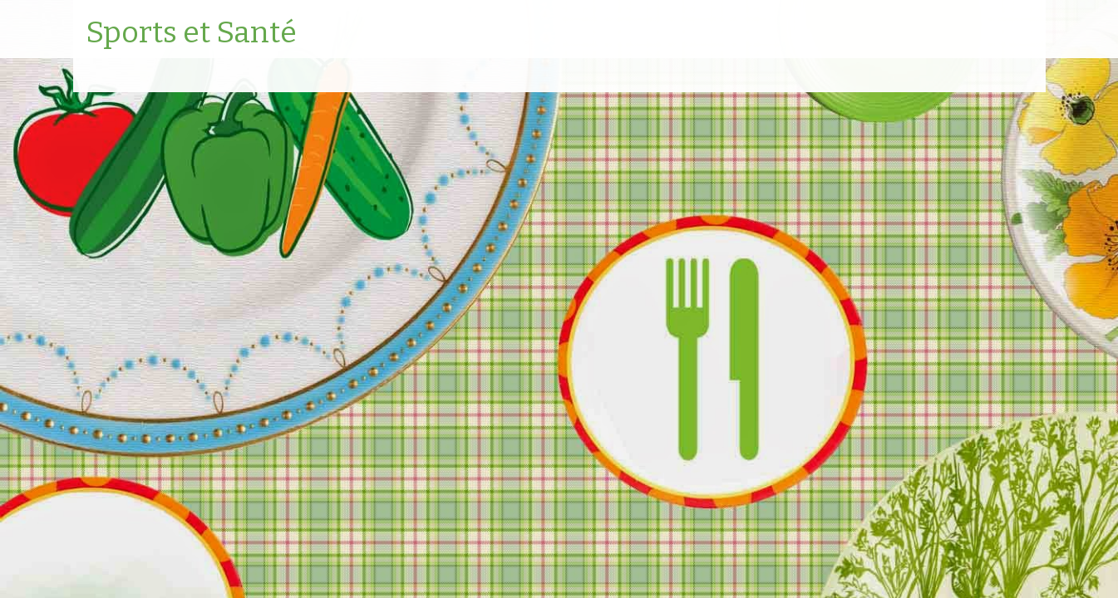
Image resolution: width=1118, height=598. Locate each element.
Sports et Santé (191, 33)
